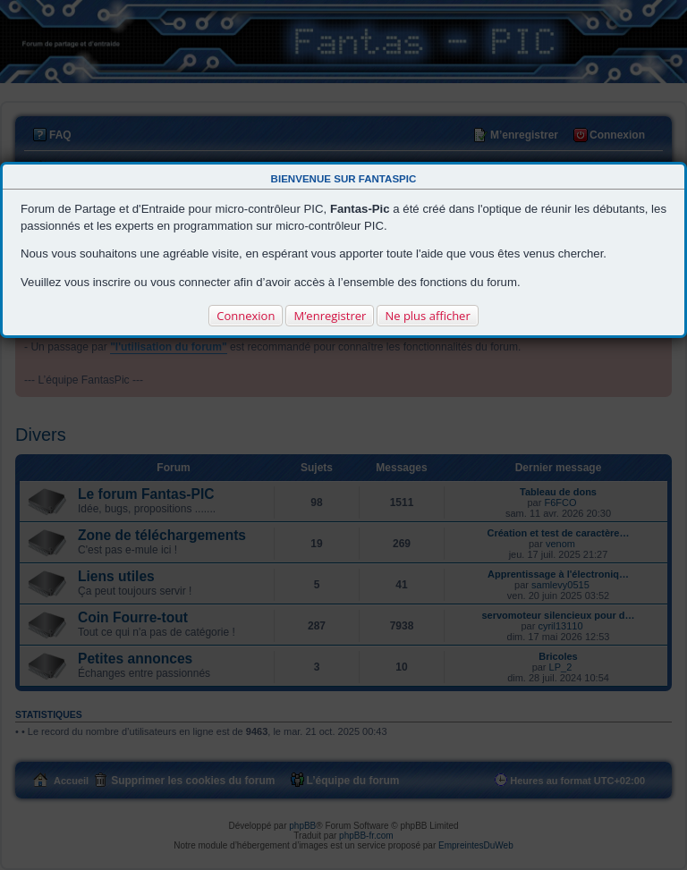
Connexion (245, 316)
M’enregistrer (329, 316)
